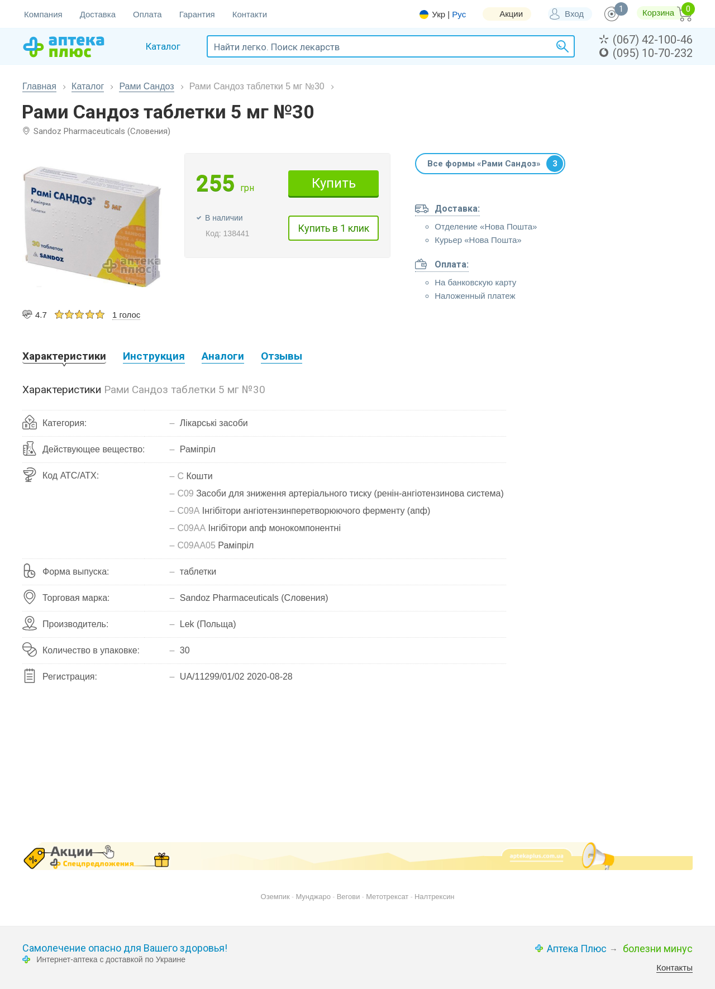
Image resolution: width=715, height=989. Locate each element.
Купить (334, 183)
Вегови (348, 896)
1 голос (126, 314)
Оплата (147, 14)
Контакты (674, 967)
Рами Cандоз (146, 86)
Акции (511, 13)
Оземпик (275, 896)
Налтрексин (434, 896)
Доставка (98, 14)
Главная (39, 86)
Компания (43, 14)
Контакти (249, 14)
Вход (574, 13)
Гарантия (197, 14)
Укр (438, 14)
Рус (459, 14)
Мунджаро (313, 896)
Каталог (88, 86)
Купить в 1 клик (333, 228)
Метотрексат (387, 896)
